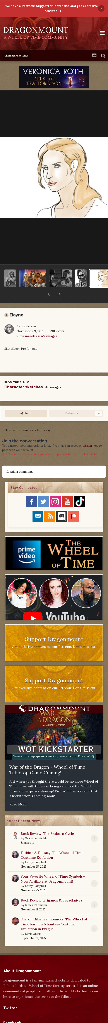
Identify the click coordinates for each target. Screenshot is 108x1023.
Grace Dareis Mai (36, 827)
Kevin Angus (33, 922)
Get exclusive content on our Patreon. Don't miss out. (54, 635)
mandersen (28, 315)
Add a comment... (20, 460)
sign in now (90, 434)
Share (26, 402)
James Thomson (36, 894)
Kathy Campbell (35, 851)
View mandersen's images (36, 325)
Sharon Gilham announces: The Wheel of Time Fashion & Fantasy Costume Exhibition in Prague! (54, 913)
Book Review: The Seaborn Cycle (47, 822)
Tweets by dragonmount (22, 1004)
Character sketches (23, 375)
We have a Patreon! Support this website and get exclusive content (51, 8)
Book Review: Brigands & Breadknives (51, 889)
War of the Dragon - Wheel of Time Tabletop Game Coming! (47, 759)
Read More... (19, 793)
